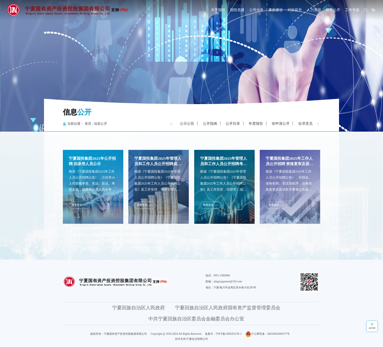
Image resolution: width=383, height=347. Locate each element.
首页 (88, 123)
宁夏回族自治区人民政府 (138, 307)
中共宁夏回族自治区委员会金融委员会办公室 (196, 318)
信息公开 (333, 10)
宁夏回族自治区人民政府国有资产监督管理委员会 (227, 307)
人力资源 (314, 10)
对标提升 (295, 10)
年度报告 (256, 123)
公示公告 (187, 123)
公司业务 (256, 10)
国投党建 (237, 10)
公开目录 (233, 123)
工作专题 (352, 10)
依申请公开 (281, 123)
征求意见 (305, 123)
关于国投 (218, 10)
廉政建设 (275, 10)
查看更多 (77, 204)
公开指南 (210, 123)
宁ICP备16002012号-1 (229, 333)
